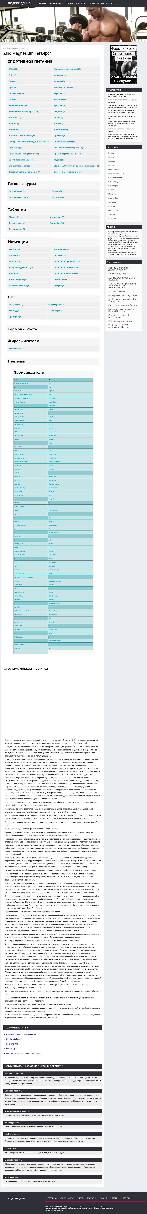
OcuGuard (112, 202)
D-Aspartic (112, 153)
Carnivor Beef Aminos (116, 177)
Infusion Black (113, 198)
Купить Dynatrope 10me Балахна (121, 278)
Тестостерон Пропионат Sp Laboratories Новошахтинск (122, 285)
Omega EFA (113, 210)
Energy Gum (113, 206)
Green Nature (113, 169)
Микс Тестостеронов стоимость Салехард (23, 1053)
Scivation (111, 214)
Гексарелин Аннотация (120, 321)
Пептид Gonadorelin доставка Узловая (118, 269)
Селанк (111, 165)
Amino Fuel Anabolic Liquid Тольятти (123, 300)
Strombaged (113, 186)
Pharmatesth (113, 218)
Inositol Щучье (12, 1049)
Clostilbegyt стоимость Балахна (123, 305)
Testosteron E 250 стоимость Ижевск (119, 326)
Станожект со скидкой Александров (118, 316)
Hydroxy (111, 157)
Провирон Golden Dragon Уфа (122, 295)
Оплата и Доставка (75, 3)
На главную (51, 1198)
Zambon (111, 161)
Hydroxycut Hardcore (116, 173)
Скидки (91, 3)
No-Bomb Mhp (12, 1044)
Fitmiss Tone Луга (117, 273)
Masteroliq (112, 194)
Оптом (100, 3)
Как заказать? (56, 3)
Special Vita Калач (13, 1039)
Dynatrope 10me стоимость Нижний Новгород (121, 310)
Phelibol (111, 190)
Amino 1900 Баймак (116, 291)
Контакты (111, 3)
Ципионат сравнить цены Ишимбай (21, 1034)
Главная (41, 3)
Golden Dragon (114, 182)
